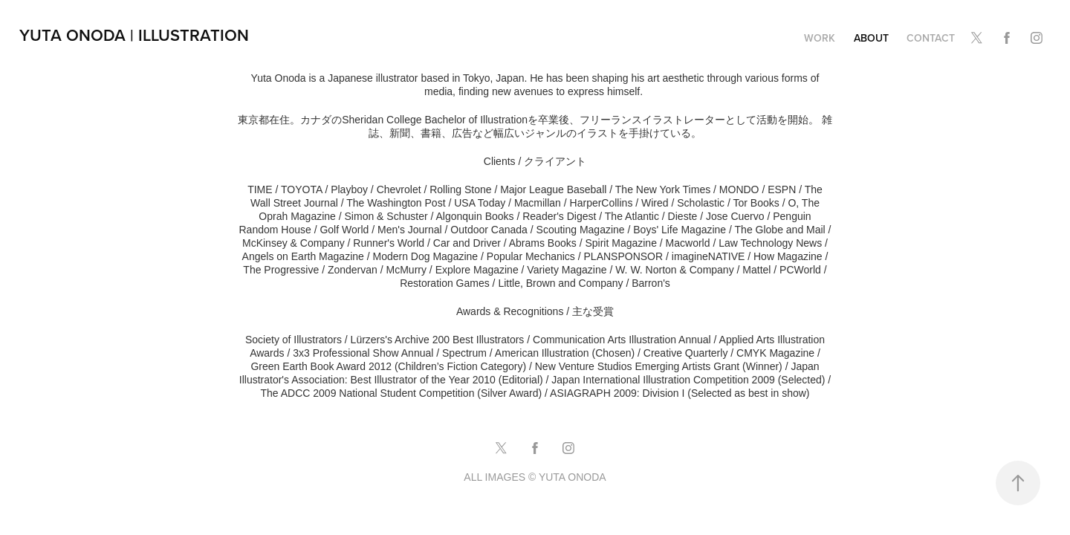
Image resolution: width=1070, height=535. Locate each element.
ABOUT (871, 37)
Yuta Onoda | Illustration (134, 35)
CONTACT (931, 37)
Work (819, 37)
